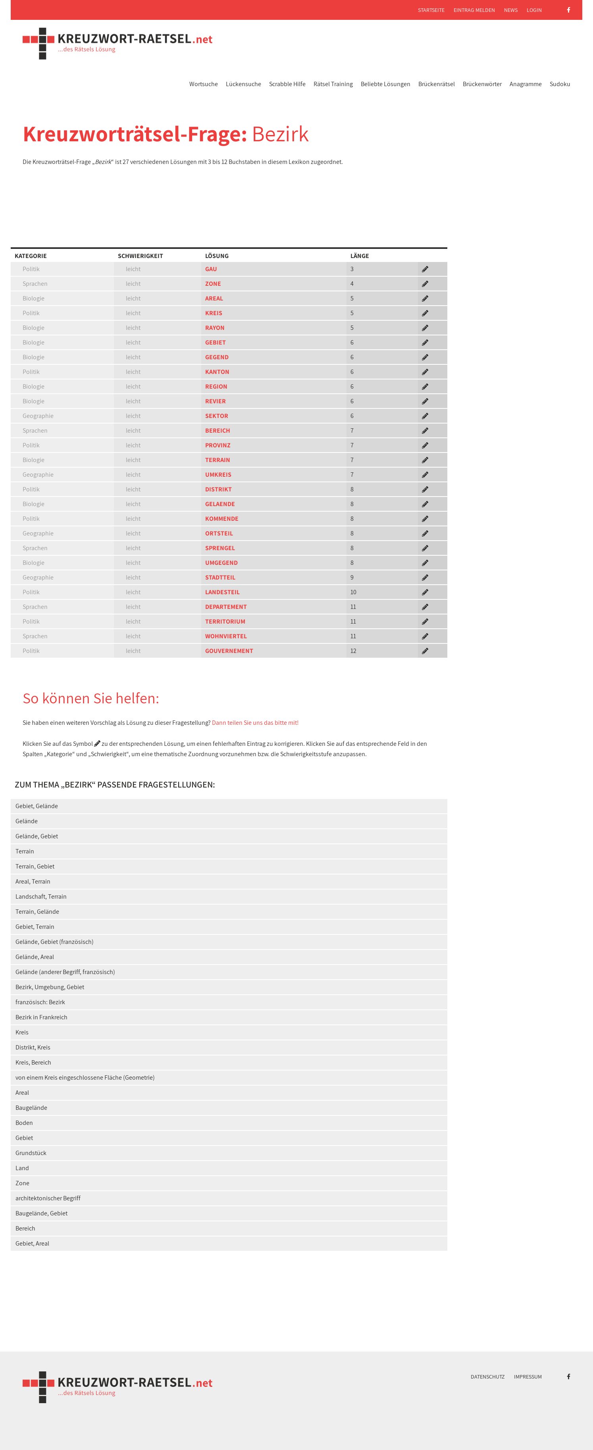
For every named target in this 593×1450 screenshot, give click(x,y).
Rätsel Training (333, 84)
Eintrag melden (474, 9)
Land (22, 1168)
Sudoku (560, 84)
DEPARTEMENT (226, 607)
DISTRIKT (218, 489)
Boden (24, 1123)
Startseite (431, 9)
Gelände (26, 821)
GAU (211, 269)
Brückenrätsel (436, 84)
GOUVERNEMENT (229, 651)
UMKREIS (218, 474)
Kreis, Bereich (33, 1062)
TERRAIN (217, 460)
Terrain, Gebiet (34, 866)
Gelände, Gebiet (36, 836)
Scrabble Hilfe (287, 84)
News (511, 9)
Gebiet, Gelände (36, 806)
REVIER (215, 401)
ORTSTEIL (219, 533)
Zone (22, 1183)
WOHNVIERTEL (226, 636)
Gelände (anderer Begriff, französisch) (65, 972)
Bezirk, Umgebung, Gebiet (49, 987)
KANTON (217, 372)
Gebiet (24, 1138)
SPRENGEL (220, 548)
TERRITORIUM (225, 621)
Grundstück (30, 1153)
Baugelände (31, 1107)
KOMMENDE (222, 518)
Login (534, 9)
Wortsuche (203, 84)
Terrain (24, 851)
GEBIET (215, 342)
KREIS (213, 313)
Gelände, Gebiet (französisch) (54, 942)
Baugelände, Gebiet (41, 1213)
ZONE (213, 283)
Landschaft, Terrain (41, 896)
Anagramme (526, 84)
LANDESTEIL (222, 592)
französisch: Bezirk (40, 1002)
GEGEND (217, 357)
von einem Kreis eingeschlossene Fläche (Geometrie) (85, 1077)
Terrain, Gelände (37, 911)
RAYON (215, 328)
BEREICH (217, 430)
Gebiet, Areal (32, 1243)
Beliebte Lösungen (385, 84)
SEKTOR (216, 416)
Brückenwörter (482, 84)
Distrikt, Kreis (32, 1047)
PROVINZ (218, 445)
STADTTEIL (220, 577)
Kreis (22, 1032)
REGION (216, 386)
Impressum (528, 1376)
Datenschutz (488, 1376)
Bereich (25, 1228)
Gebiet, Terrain (34, 926)
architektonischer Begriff (48, 1198)
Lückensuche (243, 84)
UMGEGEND (221, 562)
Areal (22, 1092)
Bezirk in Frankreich (41, 1017)
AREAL (214, 298)
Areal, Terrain (32, 881)
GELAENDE (220, 504)
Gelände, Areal (34, 957)
